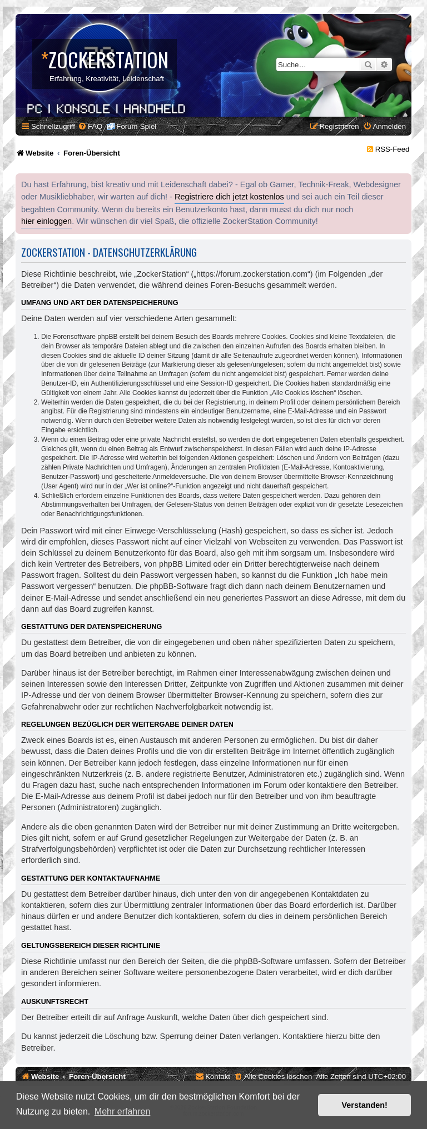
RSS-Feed (392, 149)
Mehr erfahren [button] (123, 1111)
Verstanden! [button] (365, 1105)
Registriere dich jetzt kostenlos (229, 196)
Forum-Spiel (136, 126)
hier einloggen (46, 221)
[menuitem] (90, 126)
